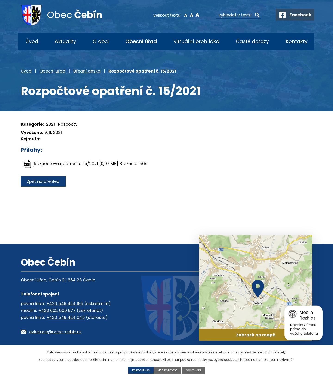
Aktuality (65, 41)
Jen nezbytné (168, 370)
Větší (195, 15)
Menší (184, 15)
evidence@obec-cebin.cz (55, 332)
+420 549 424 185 (64, 303)
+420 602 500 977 (57, 310)
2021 (50, 124)
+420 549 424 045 (65, 317)
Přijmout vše (140, 370)
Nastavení (194, 370)
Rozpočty (67, 124)
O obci (101, 41)
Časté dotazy (252, 41)
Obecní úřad (141, 41)
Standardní (189, 15)
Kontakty (297, 41)
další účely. (277, 352)
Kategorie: (32, 124)
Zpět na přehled (43, 181)
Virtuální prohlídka (196, 41)
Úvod (31, 41)
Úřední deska (86, 71)
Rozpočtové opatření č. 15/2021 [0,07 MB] (76, 163)
